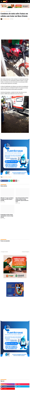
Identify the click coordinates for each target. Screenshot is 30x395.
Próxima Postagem (25, 251)
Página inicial (3, 11)
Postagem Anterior (4, 251)
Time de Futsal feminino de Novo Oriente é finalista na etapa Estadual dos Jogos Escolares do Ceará (22, 199)
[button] (1, 1)
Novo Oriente (8, 11)
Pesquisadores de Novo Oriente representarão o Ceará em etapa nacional (7, 216)
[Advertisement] (14, 30)
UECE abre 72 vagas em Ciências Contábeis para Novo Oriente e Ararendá (7, 199)
